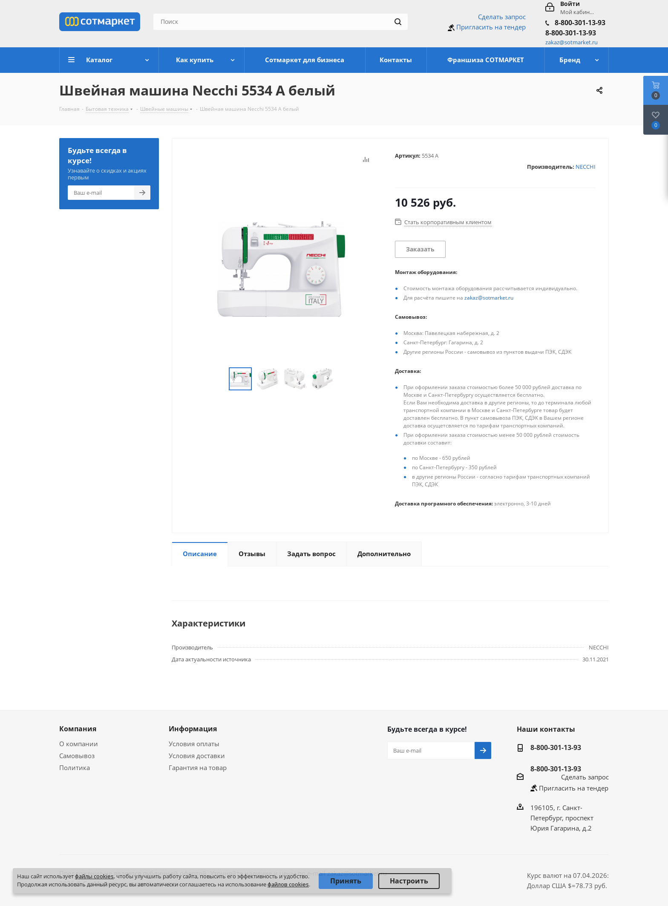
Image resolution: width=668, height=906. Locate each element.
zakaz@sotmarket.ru (488, 297)
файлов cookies (288, 884)
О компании (78, 743)
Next (343, 379)
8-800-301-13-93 (580, 22)
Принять (345, 881)
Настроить (409, 881)
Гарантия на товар (198, 767)
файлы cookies (94, 876)
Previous (219, 379)
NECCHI (586, 166)
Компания (77, 728)
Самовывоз (77, 755)
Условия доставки (197, 755)
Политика (74, 767)
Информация (193, 728)
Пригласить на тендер (491, 27)
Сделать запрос (502, 16)
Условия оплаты (194, 743)
